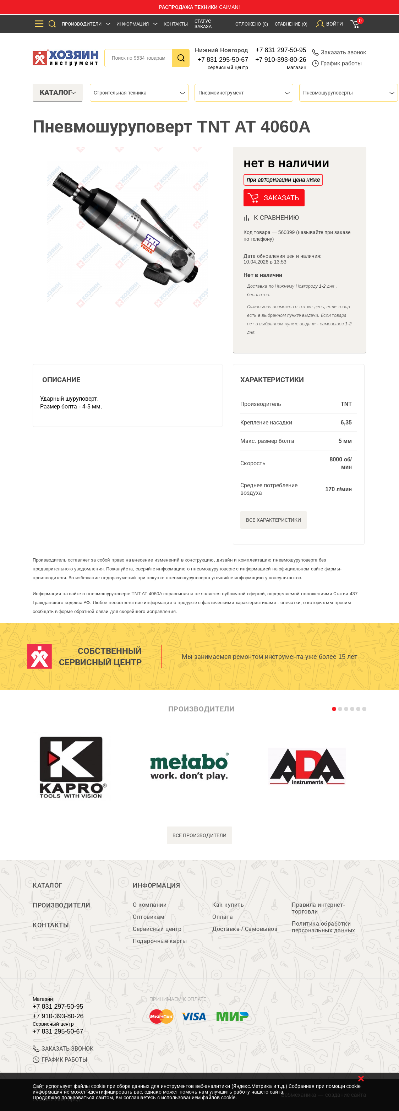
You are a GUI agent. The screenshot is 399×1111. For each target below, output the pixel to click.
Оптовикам (149, 917)
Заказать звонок (339, 52)
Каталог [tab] (58, 92)
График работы (337, 63)
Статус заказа (203, 23)
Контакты (176, 24)
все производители (200, 835)
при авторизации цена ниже (283, 180)
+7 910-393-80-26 (280, 59)
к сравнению (276, 217)
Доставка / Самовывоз (244, 929)
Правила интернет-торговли (318, 908)
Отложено (251, 24)
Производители (82, 24)
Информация (132, 24)
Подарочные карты (160, 941)
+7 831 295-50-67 (223, 59)
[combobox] (139, 93)
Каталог (47, 885)
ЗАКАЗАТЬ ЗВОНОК (63, 1048)
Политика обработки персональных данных (323, 927)
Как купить (228, 905)
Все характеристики (273, 520)
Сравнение (291, 24)
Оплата (222, 917)
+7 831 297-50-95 (281, 50)
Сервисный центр (157, 929)
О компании (149, 905)
